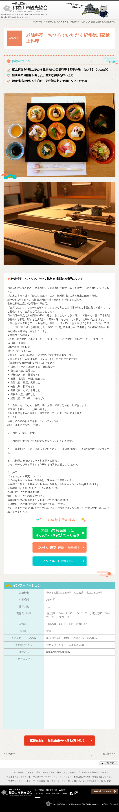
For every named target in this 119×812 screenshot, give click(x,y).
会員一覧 (55, 781)
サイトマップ (29, 781)
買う (65, 772)
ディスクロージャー (62, 777)
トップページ (19, 772)
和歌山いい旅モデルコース (94, 772)
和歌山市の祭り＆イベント (19, 777)
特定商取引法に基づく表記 (99, 781)
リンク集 (66, 781)
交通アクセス (14, 781)
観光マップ (75, 772)
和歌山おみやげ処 (82, 777)
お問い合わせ (78, 781)
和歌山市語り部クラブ (102, 777)
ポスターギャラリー (42, 777)
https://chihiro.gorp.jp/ (58, 652)
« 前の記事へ (10, 753)
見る (59, 772)
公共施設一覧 (43, 781)
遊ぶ (53, 772)
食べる (45, 772)
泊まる (31, 772)
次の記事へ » (109, 753)
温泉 (38, 772)
